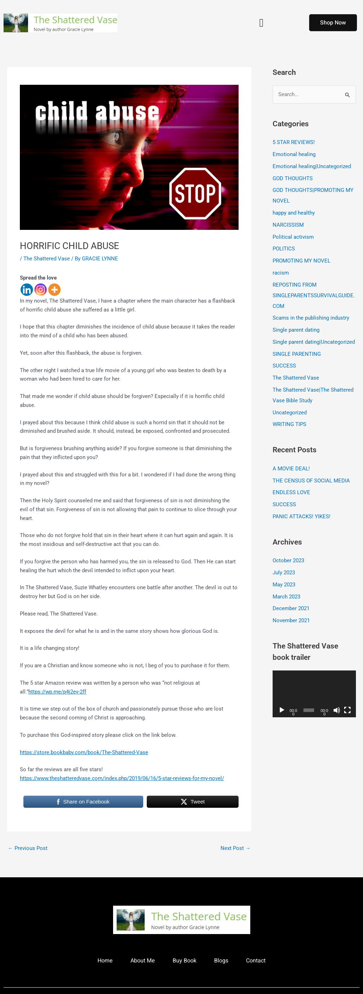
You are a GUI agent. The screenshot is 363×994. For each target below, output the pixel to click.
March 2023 (286, 596)
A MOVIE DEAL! (291, 468)
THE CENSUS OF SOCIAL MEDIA (311, 480)
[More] (54, 289)
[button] (261, 22)
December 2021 (291, 608)
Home (105, 960)
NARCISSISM (288, 225)
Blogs (221, 960)
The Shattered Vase (46, 258)
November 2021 (291, 620)
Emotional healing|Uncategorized (312, 166)
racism (281, 273)
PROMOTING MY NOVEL (301, 261)
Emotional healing (294, 154)
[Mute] (336, 710)
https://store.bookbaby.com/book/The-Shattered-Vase (84, 752)
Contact (256, 960)
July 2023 (284, 572)
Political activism (293, 237)
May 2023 (284, 584)
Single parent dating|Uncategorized (314, 342)
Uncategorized (290, 412)
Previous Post (28, 848)
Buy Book (184, 960)
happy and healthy (294, 213)
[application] (314, 693)
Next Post (235, 848)
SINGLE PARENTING (297, 354)
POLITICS (284, 248)
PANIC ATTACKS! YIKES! (301, 516)
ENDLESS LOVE (291, 492)
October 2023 (288, 560)
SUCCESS (284, 366)
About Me (142, 960)
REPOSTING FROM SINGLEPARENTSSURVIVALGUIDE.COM (314, 295)
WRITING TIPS (289, 424)
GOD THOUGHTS (293, 178)
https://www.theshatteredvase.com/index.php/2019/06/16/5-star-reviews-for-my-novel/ (122, 778)
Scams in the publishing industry (311, 318)
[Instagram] (40, 289)
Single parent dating (296, 330)
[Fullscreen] (347, 710)
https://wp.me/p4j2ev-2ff (57, 692)
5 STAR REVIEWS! (294, 142)
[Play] (281, 710)
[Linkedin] (27, 289)
